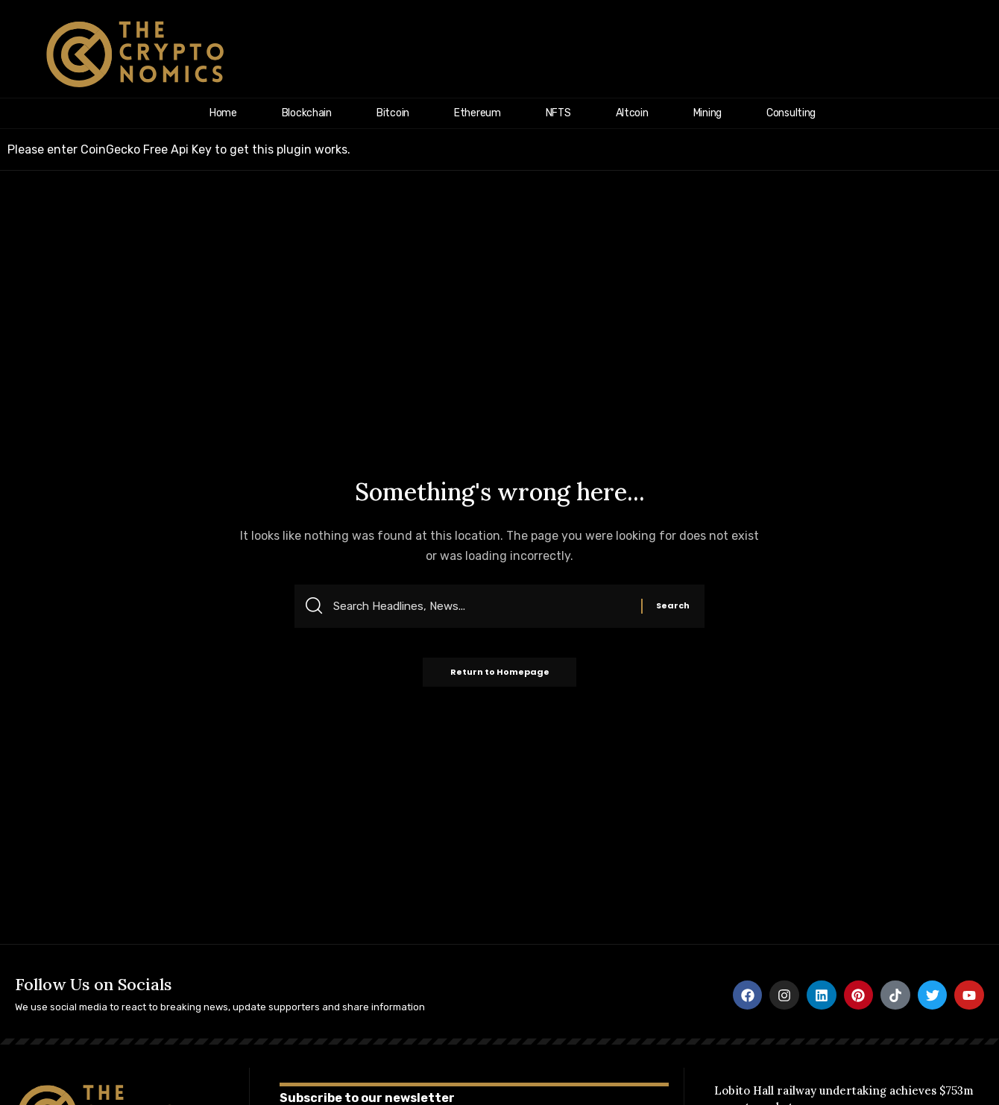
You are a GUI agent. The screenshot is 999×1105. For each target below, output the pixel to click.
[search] (967, 54)
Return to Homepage (499, 675)
